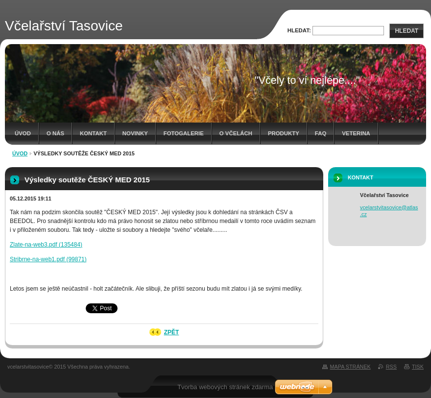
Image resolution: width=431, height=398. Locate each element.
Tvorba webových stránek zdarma (225, 387)
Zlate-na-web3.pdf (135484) (46, 244)
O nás (55, 133)
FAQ (320, 133)
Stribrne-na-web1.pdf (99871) (48, 259)
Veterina (356, 133)
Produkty (283, 133)
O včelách (235, 133)
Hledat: (299, 30)
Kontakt (93, 133)
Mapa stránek (350, 367)
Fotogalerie (184, 133)
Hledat (406, 30)
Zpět (171, 332)
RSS (391, 367)
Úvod (23, 133)
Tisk (418, 367)
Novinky (135, 133)
